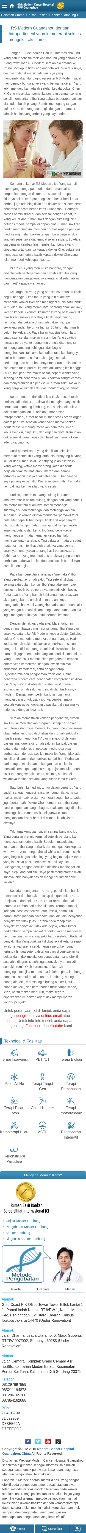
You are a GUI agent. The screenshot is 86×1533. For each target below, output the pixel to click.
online (46, 1016)
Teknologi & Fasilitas (23, 1041)
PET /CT (43, 1059)
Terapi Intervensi (14, 1059)
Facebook (33, 1026)
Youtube (56, 1026)
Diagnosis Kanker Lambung (25, 1239)
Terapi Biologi (71, 1059)
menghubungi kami (18, 1016)
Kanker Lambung (18, 1233)
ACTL (42, 1132)
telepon (9, 1021)
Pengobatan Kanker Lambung (27, 1227)
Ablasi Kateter (42, 1108)
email (57, 1016)
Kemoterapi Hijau (14, 1132)
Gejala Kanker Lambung (23, 1221)
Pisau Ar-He (14, 1084)
